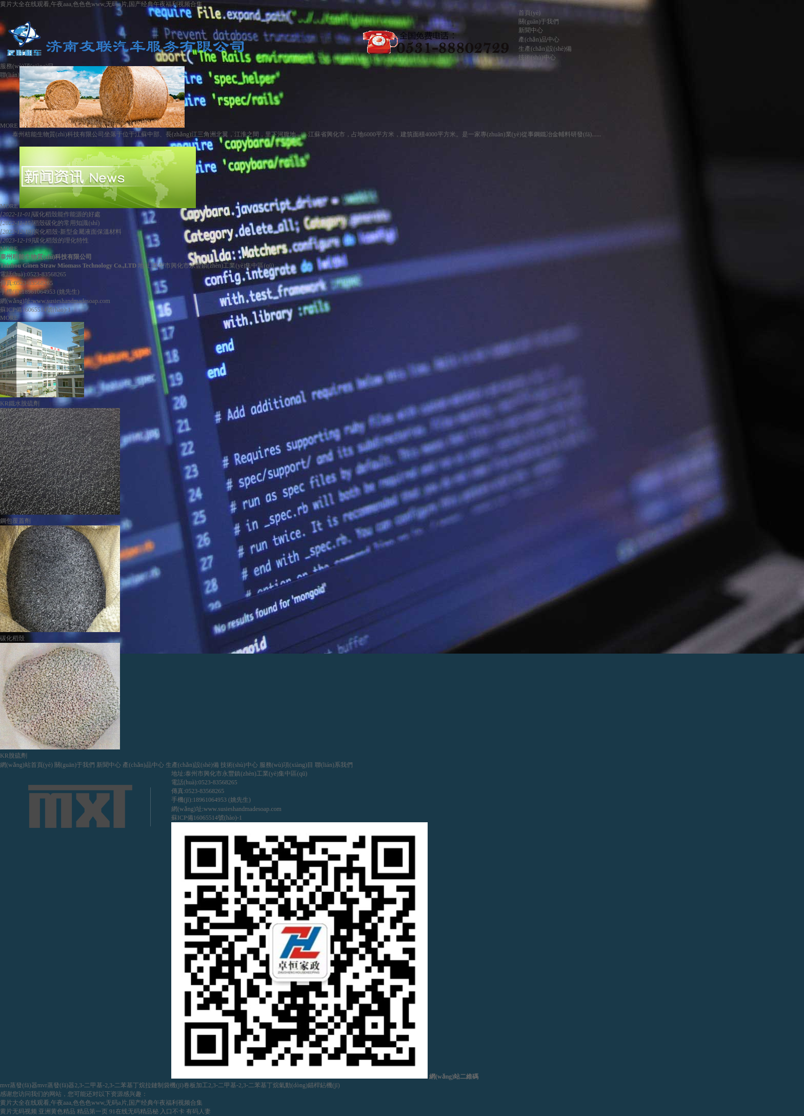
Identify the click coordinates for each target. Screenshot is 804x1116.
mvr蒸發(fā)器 (18, 1085)
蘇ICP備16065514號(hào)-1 (35, 309)
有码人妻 (198, 1111)
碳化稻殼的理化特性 (44, 240)
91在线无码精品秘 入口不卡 (147, 1111)
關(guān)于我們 (538, 21)
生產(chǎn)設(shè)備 (545, 48)
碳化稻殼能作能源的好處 (50, 214)
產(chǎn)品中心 (538, 39)
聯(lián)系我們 (334, 764)
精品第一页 (92, 1111)
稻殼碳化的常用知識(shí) (49, 223)
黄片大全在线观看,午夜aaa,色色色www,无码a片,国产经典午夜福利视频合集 (101, 4)
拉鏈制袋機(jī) (164, 1085)
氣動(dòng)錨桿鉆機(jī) (309, 1085)
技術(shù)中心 (537, 57)
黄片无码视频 (18, 1111)
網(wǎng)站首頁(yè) (26, 764)
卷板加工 (196, 1085)
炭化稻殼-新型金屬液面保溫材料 (61, 231)
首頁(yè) (529, 12)
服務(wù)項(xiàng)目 (286, 764)
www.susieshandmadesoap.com (71, 301)
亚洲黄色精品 (56, 1111)
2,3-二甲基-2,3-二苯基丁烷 (109, 1085)
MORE (9, 125)
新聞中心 (530, 30)
